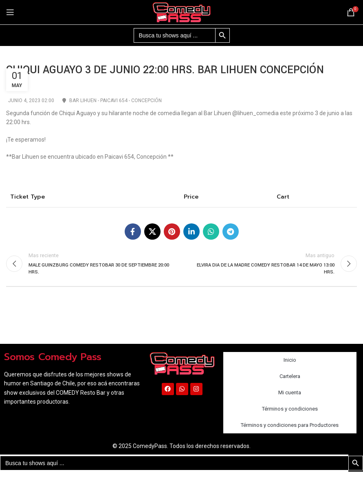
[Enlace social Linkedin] (191, 231)
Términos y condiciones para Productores (290, 425)
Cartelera (289, 376)
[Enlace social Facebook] (133, 231)
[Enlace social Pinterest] (172, 231)
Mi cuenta (289, 392)
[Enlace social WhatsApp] (211, 231)
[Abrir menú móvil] (10, 12)
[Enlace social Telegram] (230, 231)
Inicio (290, 360)
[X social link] (152, 231)
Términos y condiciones (290, 409)
